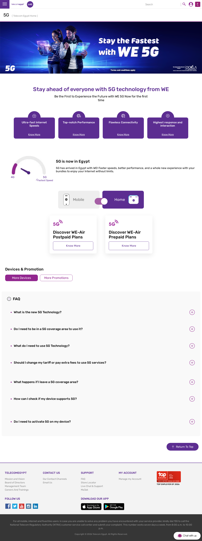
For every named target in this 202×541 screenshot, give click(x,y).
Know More (34, 134)
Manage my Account (130, 479)
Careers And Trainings (17, 489)
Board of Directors (15, 482)
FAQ (83, 479)
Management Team (15, 486)
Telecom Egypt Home (25, 15)
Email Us (47, 482)
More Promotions (56, 278)
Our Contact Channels (55, 479)
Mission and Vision (15, 479)
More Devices (21, 278)
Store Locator (88, 482)
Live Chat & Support (92, 486)
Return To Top (182, 446)
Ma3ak (84, 489)
